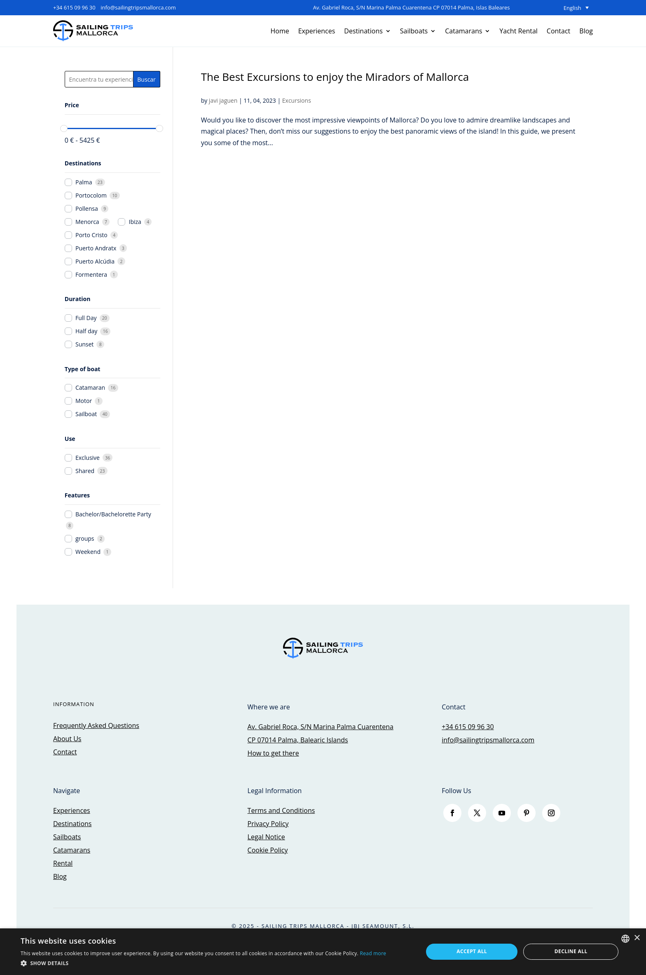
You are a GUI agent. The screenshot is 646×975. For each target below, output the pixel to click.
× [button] (637, 938)
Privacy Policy (268, 823)
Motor (83, 401)
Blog (586, 30)
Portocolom (91, 195)
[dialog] (323, 951)
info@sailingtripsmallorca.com (138, 7)
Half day (86, 331)
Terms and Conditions (281, 810)
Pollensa (86, 208)
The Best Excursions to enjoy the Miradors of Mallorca (335, 76)
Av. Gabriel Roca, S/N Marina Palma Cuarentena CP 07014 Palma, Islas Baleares (411, 7)
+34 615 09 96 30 (74, 7)
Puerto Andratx (95, 248)
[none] (551, 8)
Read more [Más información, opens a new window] (373, 953)
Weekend (88, 552)
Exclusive (87, 458)
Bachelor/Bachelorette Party (113, 514)
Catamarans (463, 30)
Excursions (296, 100)
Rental (63, 863)
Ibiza (135, 222)
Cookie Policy (268, 850)
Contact (558, 30)
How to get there (273, 753)
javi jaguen (223, 100)
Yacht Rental (518, 30)
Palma (83, 182)
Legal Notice (266, 836)
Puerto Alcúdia (95, 261)
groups (84, 538)
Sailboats (414, 30)
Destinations (363, 30)
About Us (67, 738)
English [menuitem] (572, 8)
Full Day (85, 318)
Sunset (84, 344)
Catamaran (90, 387)
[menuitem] (551, 8)
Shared (84, 471)
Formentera (91, 274)
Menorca (87, 222)
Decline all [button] (571, 951)
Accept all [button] (471, 951)
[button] (203, 963)
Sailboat (86, 414)
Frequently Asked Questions (96, 725)
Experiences (316, 30)
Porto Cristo (91, 235)
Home (279, 30)
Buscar (146, 79)
